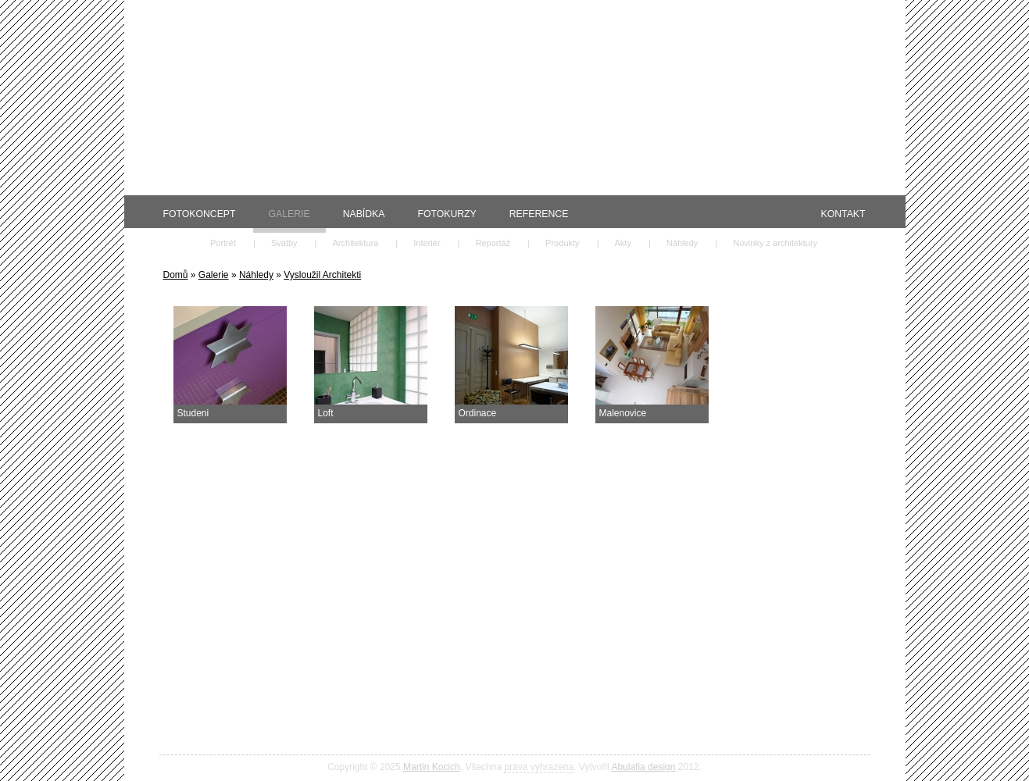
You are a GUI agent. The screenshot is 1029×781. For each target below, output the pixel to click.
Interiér (426, 243)
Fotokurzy (446, 214)
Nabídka (364, 214)
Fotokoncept (199, 214)
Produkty (562, 243)
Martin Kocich (431, 766)
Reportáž (492, 243)
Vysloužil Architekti (322, 274)
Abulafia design (643, 766)
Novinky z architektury (775, 243)
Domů (175, 274)
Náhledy (682, 243)
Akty (623, 243)
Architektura (355, 243)
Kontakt (843, 214)
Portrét (223, 243)
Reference (539, 214)
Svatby (284, 243)
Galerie (289, 214)
